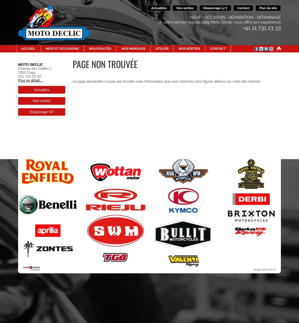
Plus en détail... (30, 80)
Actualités (159, 8)
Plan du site (268, 8)
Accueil (28, 48)
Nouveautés (100, 48)
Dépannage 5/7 (215, 8)
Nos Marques (133, 48)
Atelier (162, 48)
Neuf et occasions (62, 48)
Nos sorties (185, 8)
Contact (243, 8)
